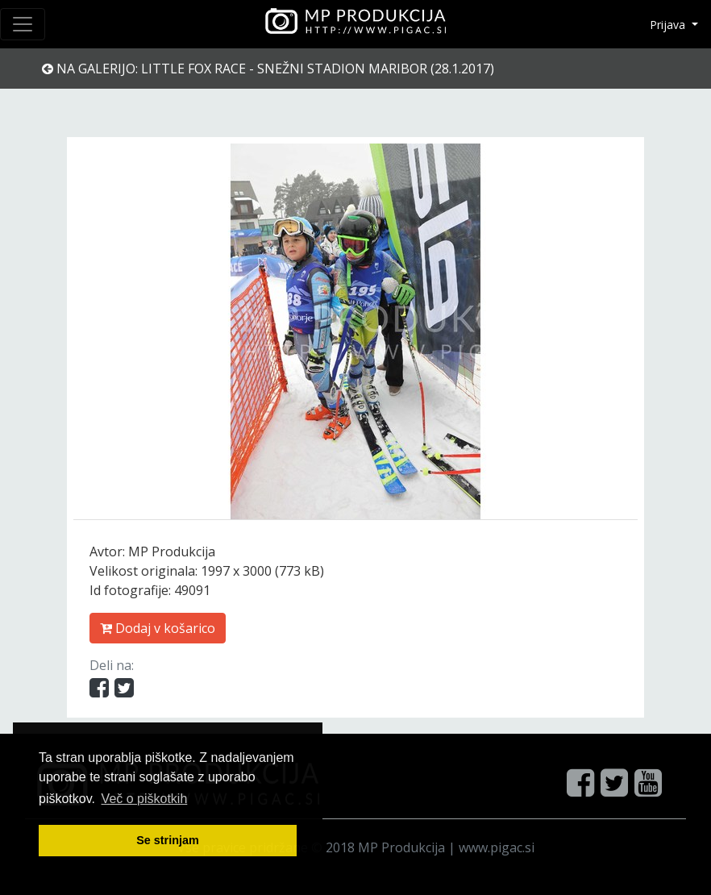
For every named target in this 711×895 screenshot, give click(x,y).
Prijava (669, 24)
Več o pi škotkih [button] (145, 799)
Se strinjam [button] (167, 840)
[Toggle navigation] (22, 24)
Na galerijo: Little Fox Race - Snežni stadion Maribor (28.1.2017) (268, 68)
